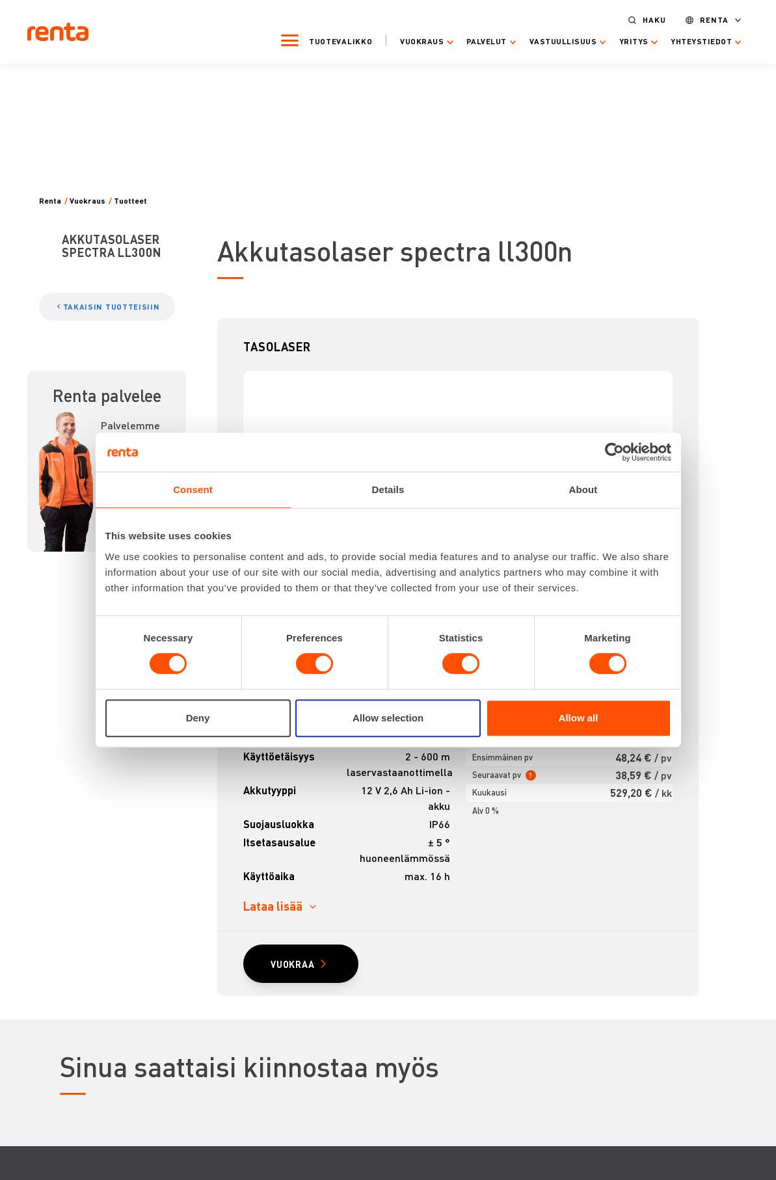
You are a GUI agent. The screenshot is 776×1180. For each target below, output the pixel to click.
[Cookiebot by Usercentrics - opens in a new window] (614, 452)
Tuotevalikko (340, 41)
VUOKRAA (293, 964)
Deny (198, 717)
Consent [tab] (193, 489)
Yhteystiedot (701, 41)
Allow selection (388, 717)
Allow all (578, 717)
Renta (714, 20)
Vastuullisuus (563, 41)
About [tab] (583, 489)
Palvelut (486, 41)
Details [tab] (388, 489)
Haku (655, 20)
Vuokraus (422, 41)
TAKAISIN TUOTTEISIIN (111, 307)
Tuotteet (130, 201)
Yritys (634, 41)
